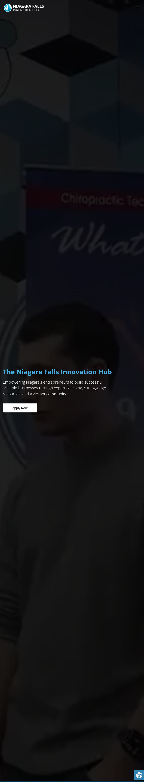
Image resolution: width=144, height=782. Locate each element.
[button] (139, 775)
